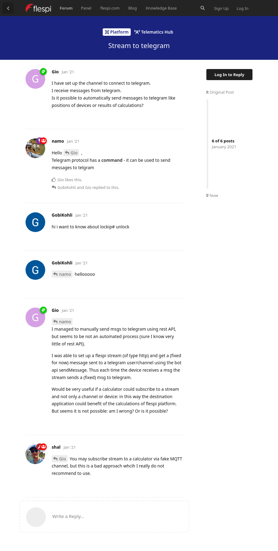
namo (65, 274)
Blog (132, 8)
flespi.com (109, 8)
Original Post (220, 92)
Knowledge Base (161, 8)
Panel (86, 8)
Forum (66, 8)
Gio (74, 153)
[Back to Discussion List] (8, 8)
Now (212, 195)
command (111, 160)
